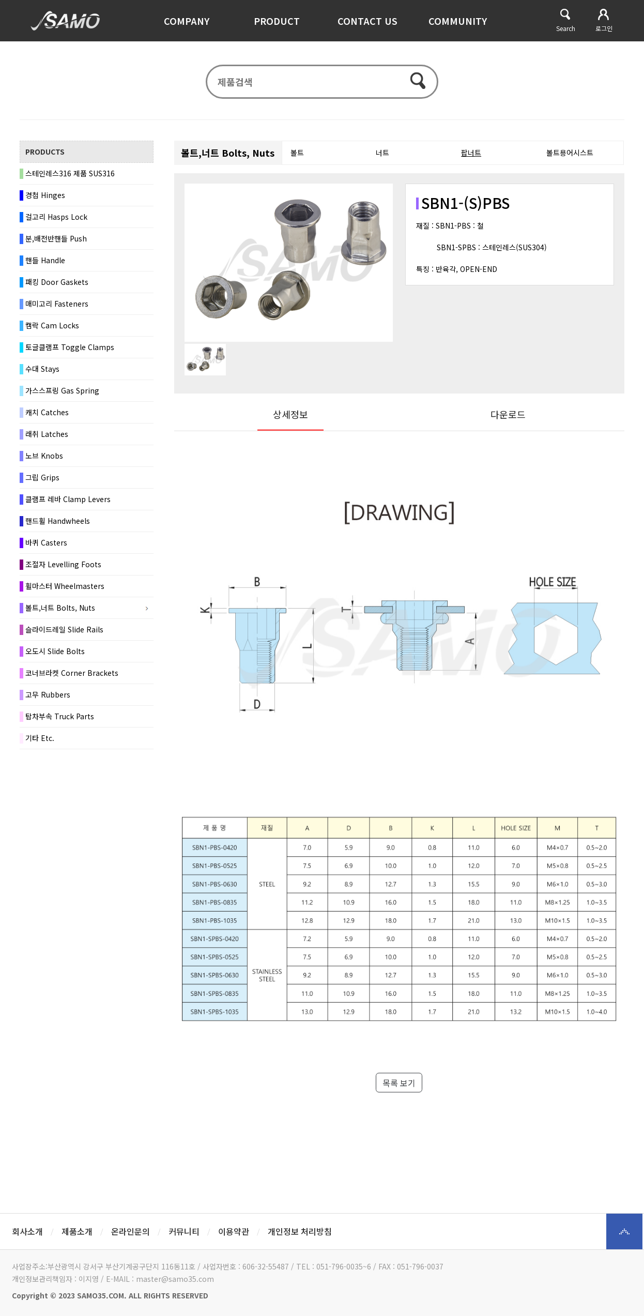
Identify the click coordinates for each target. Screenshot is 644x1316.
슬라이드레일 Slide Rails (64, 630)
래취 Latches (46, 434)
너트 (382, 153)
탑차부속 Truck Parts (59, 717)
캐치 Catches (47, 412)
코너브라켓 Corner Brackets (71, 673)
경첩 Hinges (45, 195)
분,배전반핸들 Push (56, 239)
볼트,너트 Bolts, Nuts (60, 608)
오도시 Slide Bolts (55, 651)
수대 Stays (42, 369)
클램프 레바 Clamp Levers (68, 499)
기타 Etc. (39, 738)
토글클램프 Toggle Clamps (69, 347)
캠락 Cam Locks (52, 326)
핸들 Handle (45, 260)
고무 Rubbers (47, 695)
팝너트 (471, 153)
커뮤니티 (184, 1231)
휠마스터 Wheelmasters (64, 586)
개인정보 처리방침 (300, 1231)
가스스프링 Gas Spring (62, 391)
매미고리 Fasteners (56, 304)
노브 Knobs (44, 456)
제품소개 (77, 1231)
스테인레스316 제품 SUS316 (70, 174)
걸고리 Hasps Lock (56, 217)
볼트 (297, 153)
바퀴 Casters (46, 543)
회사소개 (27, 1231)
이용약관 (233, 1231)
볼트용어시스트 (569, 153)
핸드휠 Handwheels (57, 521)
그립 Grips (42, 478)
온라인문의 (130, 1231)
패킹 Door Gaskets (56, 282)
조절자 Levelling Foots (63, 564)
